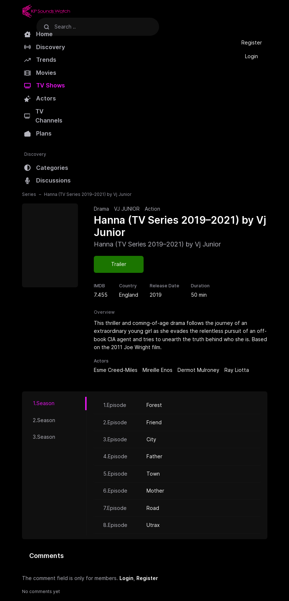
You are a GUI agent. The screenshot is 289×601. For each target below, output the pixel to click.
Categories (46, 167)
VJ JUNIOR (127, 209)
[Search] (46, 26)
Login (251, 56)
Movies (40, 72)
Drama (101, 209)
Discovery (44, 47)
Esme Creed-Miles (115, 370)
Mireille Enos (157, 370)
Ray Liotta (236, 370)
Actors (40, 98)
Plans (38, 133)
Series (29, 194)
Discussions (47, 180)
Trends (40, 59)
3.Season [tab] (44, 437)
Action (152, 209)
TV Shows (44, 85)
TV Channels (43, 116)
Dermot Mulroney (198, 370)
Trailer (118, 264)
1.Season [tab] (43, 403)
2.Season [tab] (44, 420)
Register (251, 42)
